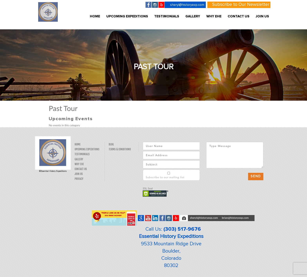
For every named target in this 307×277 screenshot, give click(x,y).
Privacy (79, 178)
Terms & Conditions (120, 149)
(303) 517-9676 (182, 229)
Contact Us (238, 16)
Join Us (262, 16)
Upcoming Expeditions (127, 16)
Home (95, 16)
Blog (111, 144)
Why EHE (213, 16)
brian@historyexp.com (235, 217)
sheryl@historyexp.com (187, 5)
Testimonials (166, 16)
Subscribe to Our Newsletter (240, 4)
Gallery (192, 16)
